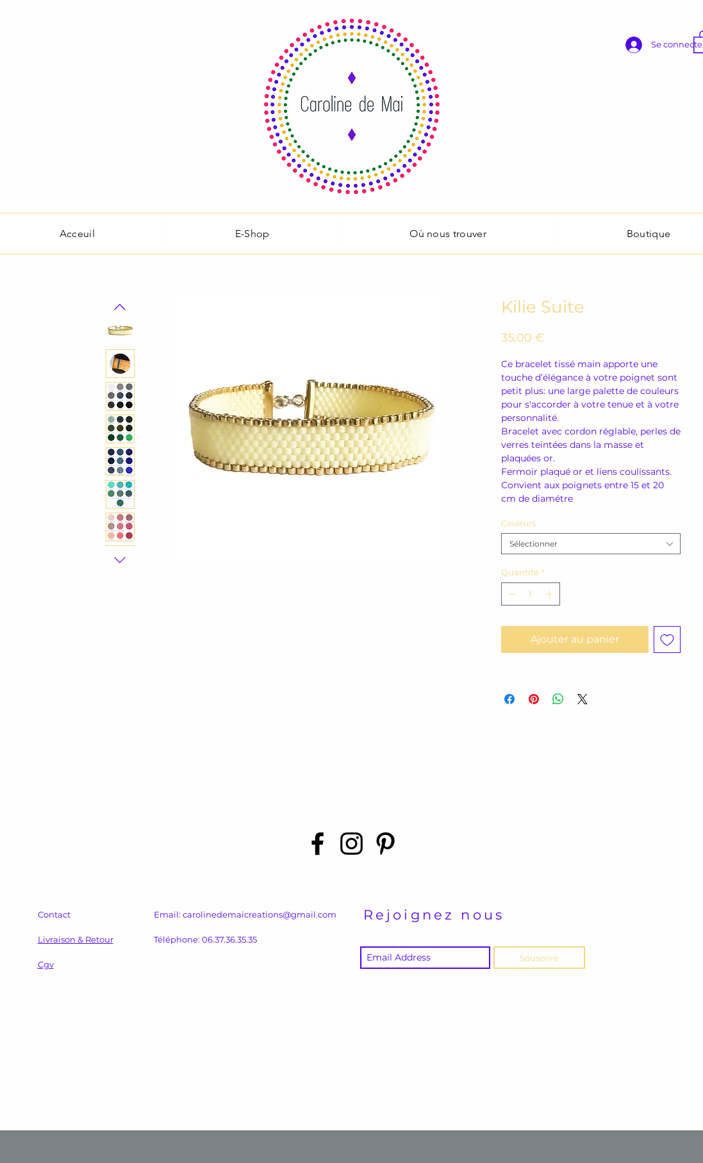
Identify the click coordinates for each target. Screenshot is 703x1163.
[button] (252, 233)
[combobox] (591, 543)
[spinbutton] (530, 594)
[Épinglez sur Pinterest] (534, 699)
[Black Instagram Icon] (351, 844)
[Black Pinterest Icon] (385, 844)
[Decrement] (510, 594)
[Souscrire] (539, 957)
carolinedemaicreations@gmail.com (259, 914)
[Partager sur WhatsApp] (558, 699)
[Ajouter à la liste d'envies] (667, 639)
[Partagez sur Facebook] (509, 699)
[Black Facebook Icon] (317, 844)
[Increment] (550, 594)
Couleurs (518, 523)
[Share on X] (582, 699)
